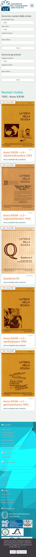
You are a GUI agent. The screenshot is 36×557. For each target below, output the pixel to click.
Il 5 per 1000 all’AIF (8, 503)
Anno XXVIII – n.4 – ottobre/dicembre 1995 (17, 154)
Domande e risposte (8, 500)
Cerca (18, 48)
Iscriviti (4, 479)
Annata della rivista (7, 19)
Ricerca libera (5, 39)
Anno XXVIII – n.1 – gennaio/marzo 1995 (16, 403)
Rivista (30, 150)
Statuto (4, 485)
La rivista (4, 482)
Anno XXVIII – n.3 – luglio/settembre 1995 (17, 217)
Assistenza (5, 497)
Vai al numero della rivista (14, 159)
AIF (3, 466)
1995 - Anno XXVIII (8, 102)
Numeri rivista (12, 92)
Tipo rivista (5, 26)
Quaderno (29, 276)
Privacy (4, 471)
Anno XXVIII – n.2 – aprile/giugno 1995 (15, 340)
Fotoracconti (6, 494)
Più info (23, 547)
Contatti (4, 468)
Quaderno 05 (11, 278)
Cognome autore (6, 33)
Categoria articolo (7, 58)
